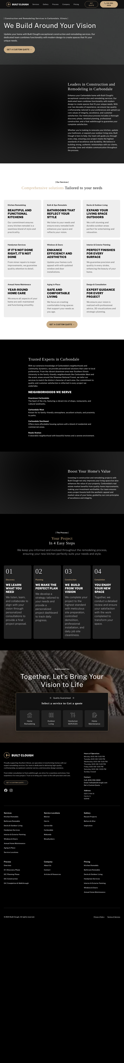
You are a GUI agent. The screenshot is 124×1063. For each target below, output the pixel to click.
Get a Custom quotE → (19, 49)
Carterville (48, 826)
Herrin (46, 821)
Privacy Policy (99, 917)
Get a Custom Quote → (93, 785)
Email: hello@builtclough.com (95, 783)
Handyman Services (12, 830)
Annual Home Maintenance (14, 843)
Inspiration (88, 826)
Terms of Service (113, 917)
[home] (17, 4)
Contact (47, 870)
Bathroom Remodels (12, 821)
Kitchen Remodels (11, 817)
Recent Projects (90, 817)
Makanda (47, 834)
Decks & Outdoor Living (13, 826)
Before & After (90, 821)
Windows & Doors (11, 839)
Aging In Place (9, 848)
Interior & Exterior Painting (15, 834)
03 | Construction (11, 879)
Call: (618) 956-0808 (92, 780)
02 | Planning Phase (11, 874)
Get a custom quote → (16, 782)
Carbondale (48, 830)
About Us (47, 865)
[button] (35, 4)
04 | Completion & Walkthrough (16, 883)
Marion (47, 817)
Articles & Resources (52, 874)
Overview (7, 865)
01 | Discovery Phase (12, 870)
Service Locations (11, 852)
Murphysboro (49, 839)
